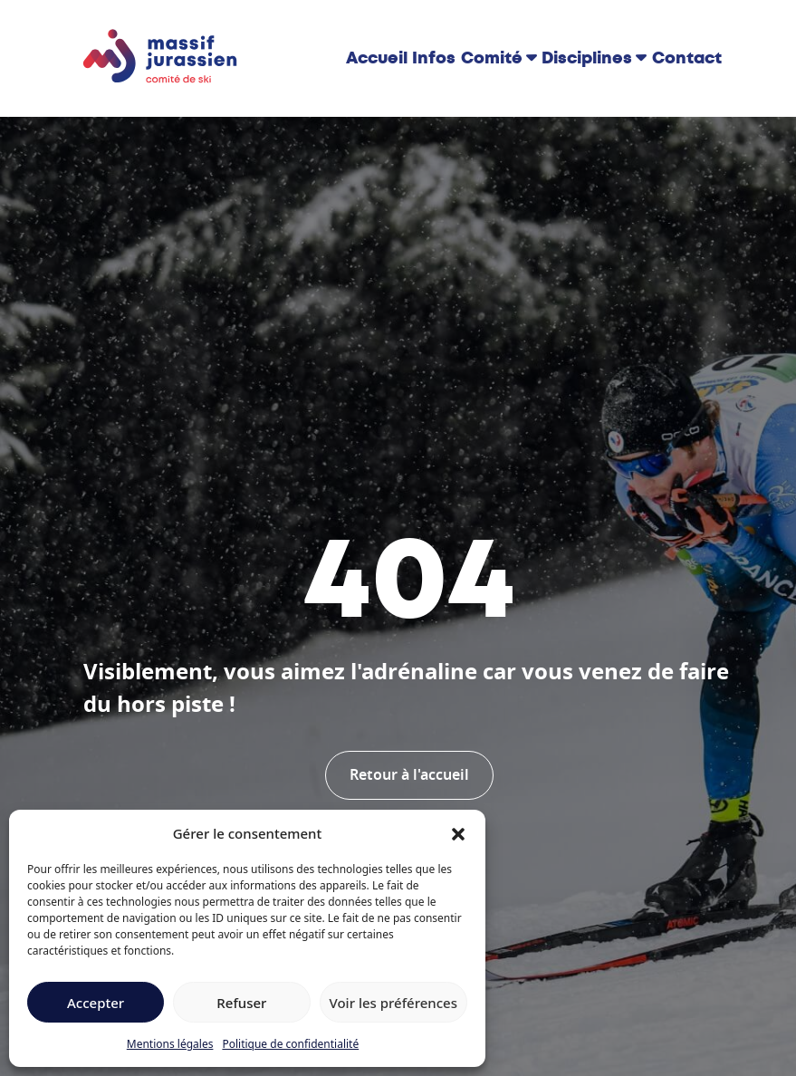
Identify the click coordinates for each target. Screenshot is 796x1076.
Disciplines (587, 58)
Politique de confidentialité (290, 1044)
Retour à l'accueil (409, 775)
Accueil (377, 58)
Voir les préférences (393, 1003)
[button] (458, 833)
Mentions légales (170, 1044)
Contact (687, 58)
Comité (492, 58)
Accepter (95, 1003)
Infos (434, 58)
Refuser (241, 1003)
